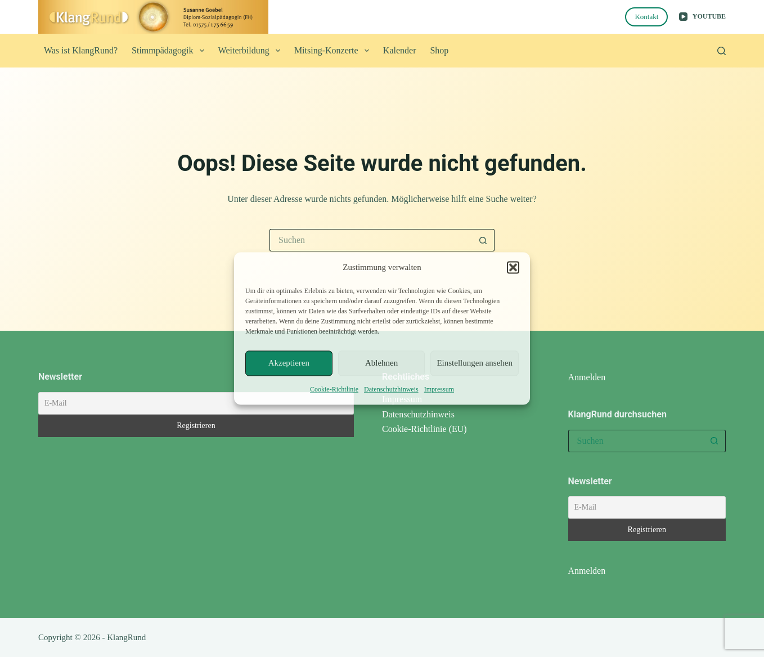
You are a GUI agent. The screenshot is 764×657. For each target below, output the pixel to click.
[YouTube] (702, 16)
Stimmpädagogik (170, 50)
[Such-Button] (483, 240)
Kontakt (646, 16)
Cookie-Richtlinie (334, 389)
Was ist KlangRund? (81, 50)
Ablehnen (381, 363)
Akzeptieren (288, 363)
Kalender (399, 50)
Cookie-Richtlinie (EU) (424, 429)
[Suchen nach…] (370, 240)
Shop (439, 50)
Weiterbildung (251, 50)
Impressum (439, 389)
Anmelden (587, 377)
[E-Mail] (196, 403)
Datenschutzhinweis (391, 389)
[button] (513, 267)
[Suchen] (721, 51)
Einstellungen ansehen (475, 363)
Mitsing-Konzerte (334, 50)
